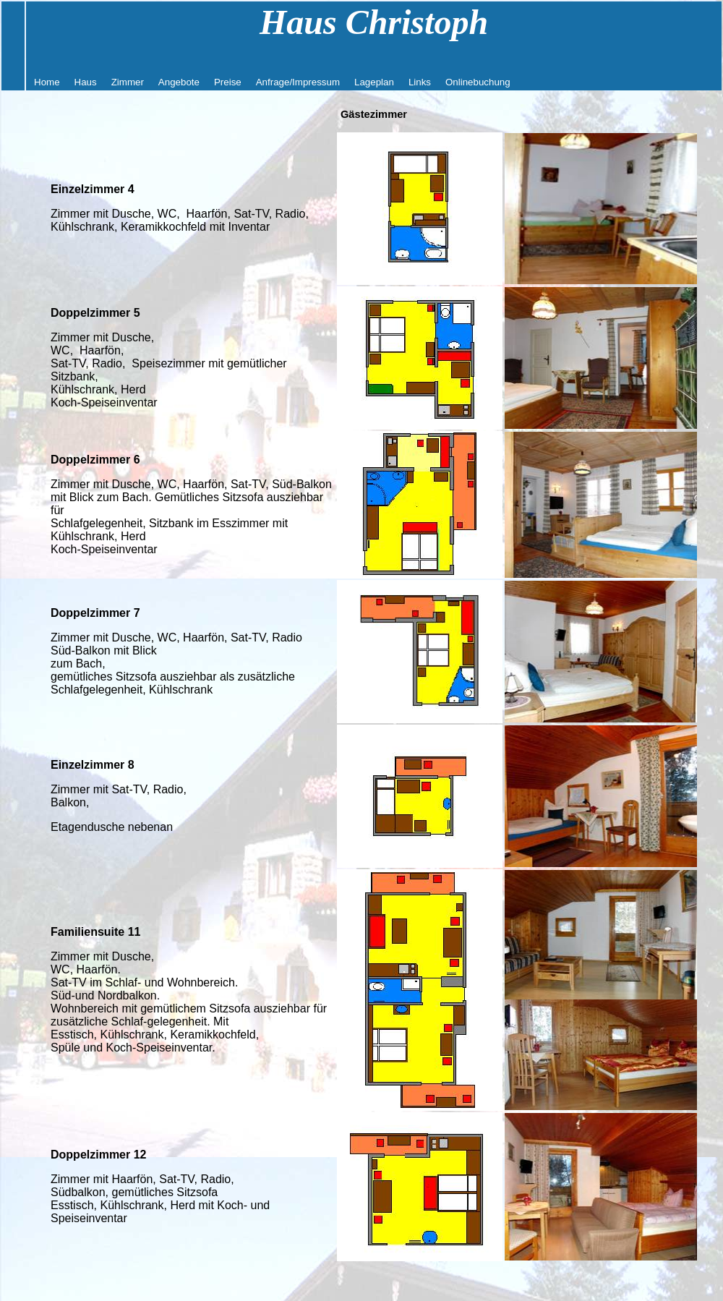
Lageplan (374, 82)
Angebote (179, 82)
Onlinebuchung (477, 82)
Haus (85, 82)
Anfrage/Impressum (298, 82)
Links (419, 82)
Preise (227, 82)
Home (47, 82)
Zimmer (127, 82)
